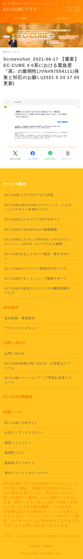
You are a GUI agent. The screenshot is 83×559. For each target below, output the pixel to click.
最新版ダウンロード (20, 463)
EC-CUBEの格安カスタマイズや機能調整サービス (37, 291)
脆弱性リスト (15, 452)
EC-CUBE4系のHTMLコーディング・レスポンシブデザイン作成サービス (38, 207)
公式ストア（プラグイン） (25, 432)
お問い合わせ (15, 353)
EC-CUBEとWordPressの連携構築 (31, 229)
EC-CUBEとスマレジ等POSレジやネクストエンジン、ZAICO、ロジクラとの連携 (38, 242)
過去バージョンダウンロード (26, 473)
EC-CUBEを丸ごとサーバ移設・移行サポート (37, 256)
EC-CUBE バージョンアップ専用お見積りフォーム (38, 380)
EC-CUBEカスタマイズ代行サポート (32, 219)
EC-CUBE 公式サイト (21, 422)
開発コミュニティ (18, 443)
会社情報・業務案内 (20, 318)
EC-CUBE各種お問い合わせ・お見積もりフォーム (37, 366)
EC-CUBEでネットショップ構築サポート (36, 278)
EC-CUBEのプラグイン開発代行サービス (36, 268)
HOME (8, 536)
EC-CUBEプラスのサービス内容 (29, 195)
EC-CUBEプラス (20, 9)
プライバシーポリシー (21, 328)
